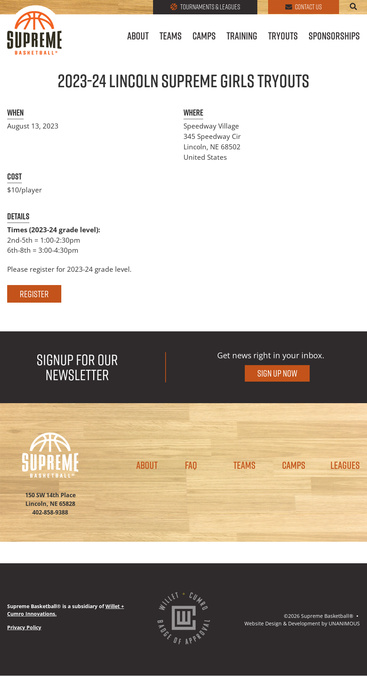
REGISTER (34, 293)
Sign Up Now (277, 373)
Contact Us (302, 7)
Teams (170, 37)
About (138, 37)
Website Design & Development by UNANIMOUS (302, 623)
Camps (204, 37)
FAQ (191, 466)
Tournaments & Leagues (202, 7)
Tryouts (283, 37)
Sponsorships (334, 37)
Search (353, 6)
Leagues (345, 466)
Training (242, 37)
